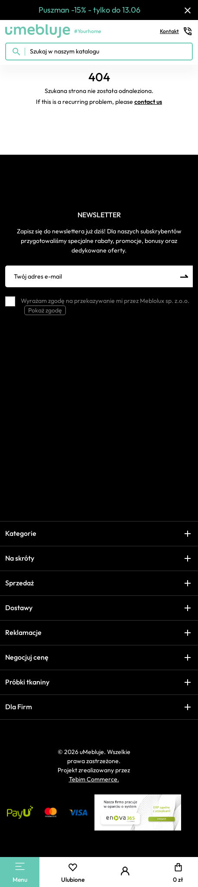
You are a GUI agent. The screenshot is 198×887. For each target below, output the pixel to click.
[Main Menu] (20, 866)
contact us (148, 102)
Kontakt (176, 31)
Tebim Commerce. (94, 779)
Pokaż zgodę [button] (45, 310)
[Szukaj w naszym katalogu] (99, 51)
